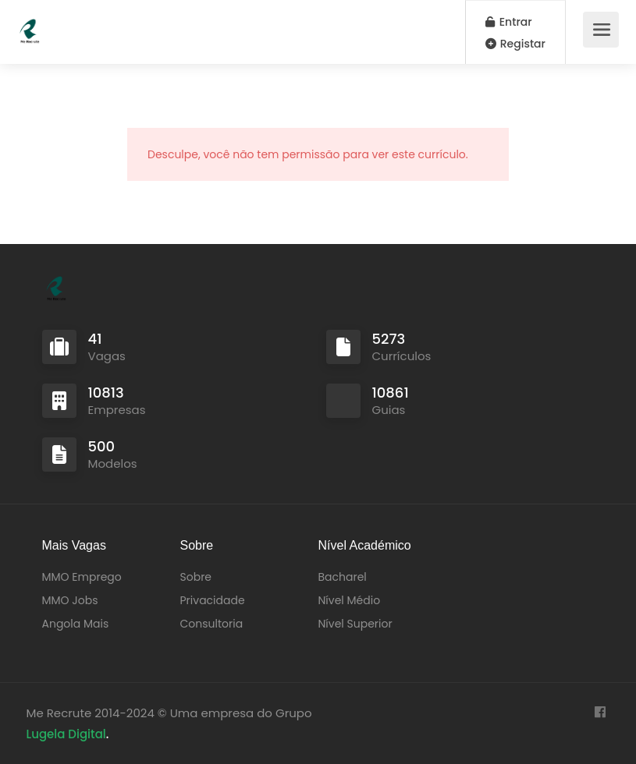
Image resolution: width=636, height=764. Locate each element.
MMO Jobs (70, 600)
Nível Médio (349, 600)
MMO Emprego (82, 577)
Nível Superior (355, 623)
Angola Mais (75, 623)
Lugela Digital (66, 734)
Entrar (508, 22)
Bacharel (342, 577)
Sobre (196, 577)
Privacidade (212, 600)
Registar (515, 43)
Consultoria (211, 623)
